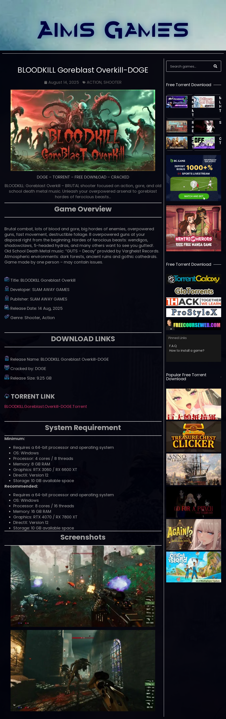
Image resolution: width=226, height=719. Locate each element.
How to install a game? (186, 350)
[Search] (215, 66)
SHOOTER (113, 82)
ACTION (94, 82)
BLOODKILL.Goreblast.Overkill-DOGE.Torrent (45, 406)
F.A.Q (173, 346)
